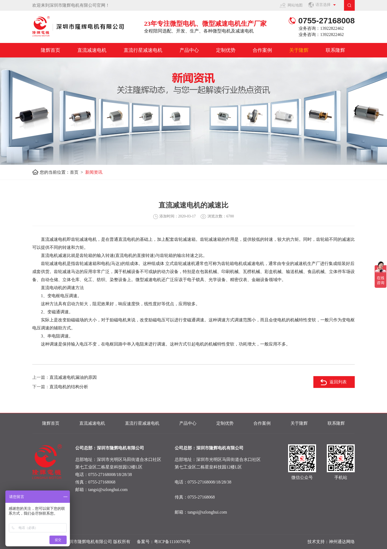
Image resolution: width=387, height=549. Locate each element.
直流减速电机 (91, 50)
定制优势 (225, 50)
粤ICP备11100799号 (172, 541)
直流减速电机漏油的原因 (73, 377)
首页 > (77, 172)
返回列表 (338, 382)
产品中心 (189, 50)
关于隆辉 (299, 50)
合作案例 (262, 50)
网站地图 (295, 5)
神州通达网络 (342, 541)
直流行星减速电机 (143, 50)
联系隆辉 (335, 50)
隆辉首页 (50, 50)
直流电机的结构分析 (68, 386)
